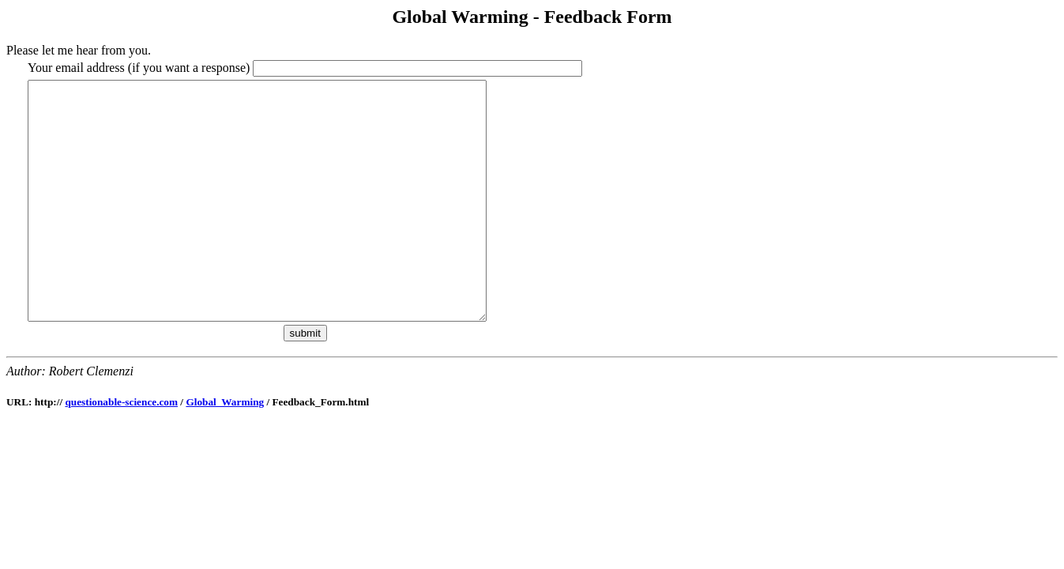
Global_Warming (225, 449)
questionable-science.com (121, 449)
